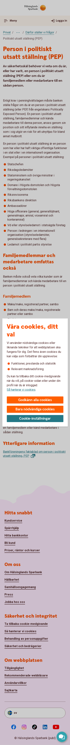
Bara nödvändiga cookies (35, 409)
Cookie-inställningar (35, 418)
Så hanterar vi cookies (21, 389)
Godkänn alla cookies (35, 400)
